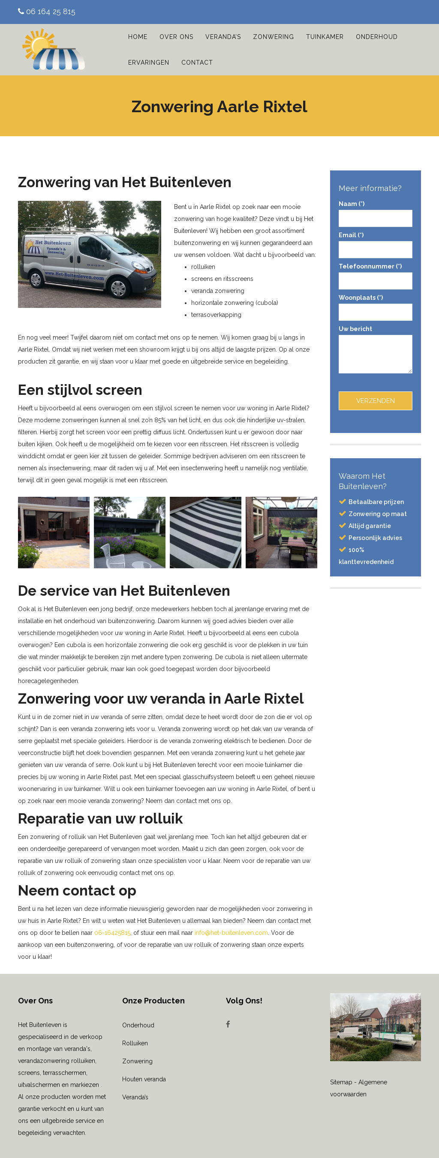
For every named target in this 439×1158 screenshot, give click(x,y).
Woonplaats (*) (376, 305)
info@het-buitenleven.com (231, 932)
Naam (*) (376, 211)
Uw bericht (376, 350)
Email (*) (376, 242)
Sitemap (341, 1082)
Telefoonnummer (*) (376, 273)
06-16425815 (112, 932)
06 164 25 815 (46, 11)
